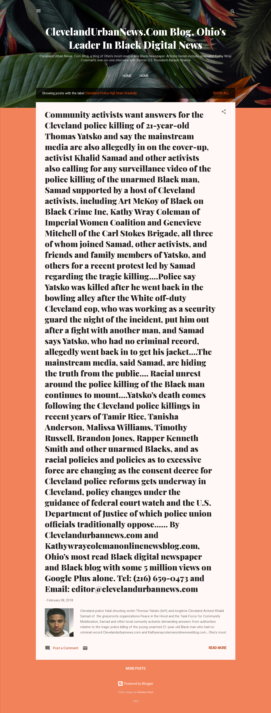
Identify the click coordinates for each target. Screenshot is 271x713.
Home (127, 76)
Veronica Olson (145, 692)
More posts (135, 668)
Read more (217, 648)
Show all (221, 93)
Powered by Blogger (135, 684)
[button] (223, 112)
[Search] (232, 12)
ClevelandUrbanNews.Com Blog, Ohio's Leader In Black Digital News (135, 38)
